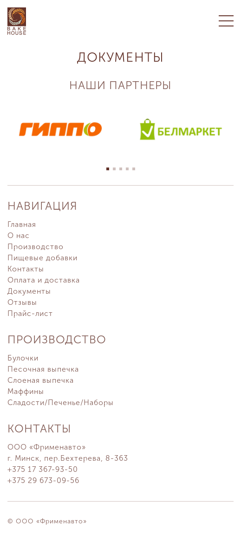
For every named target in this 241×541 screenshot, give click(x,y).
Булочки (23, 358)
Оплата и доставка (43, 280)
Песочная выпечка (43, 369)
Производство (35, 246)
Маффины (25, 391)
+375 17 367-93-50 (42, 469)
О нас (18, 235)
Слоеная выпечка (40, 380)
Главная (21, 224)
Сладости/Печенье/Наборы (60, 402)
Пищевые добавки (42, 257)
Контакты (25, 268)
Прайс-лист (30, 313)
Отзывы (22, 302)
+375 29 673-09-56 (43, 480)
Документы (29, 291)
